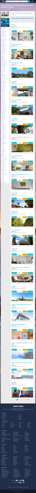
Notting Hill (4, 50)
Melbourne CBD (15, 456)
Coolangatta (15, 462)
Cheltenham (4, 129)
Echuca (3, 147)
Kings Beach (26, 461)
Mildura (3, 99)
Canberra (14, 447)
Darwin (26, 447)
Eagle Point (4, 150)
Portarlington (4, 117)
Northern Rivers (27, 434)
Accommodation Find (16, 474)
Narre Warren (4, 182)
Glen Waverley (4, 36)
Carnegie (3, 133)
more (28, 399)
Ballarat (3, 106)
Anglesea (3, 58)
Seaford (3, 98)
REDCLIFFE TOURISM (18, 406)
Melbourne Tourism (27, 470)
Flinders (3, 156)
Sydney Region (27, 433)
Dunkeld (3, 94)
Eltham (3, 152)
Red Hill (3, 168)
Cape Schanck (4, 40)
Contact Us (20, 414)
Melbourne (3, 74)
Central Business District (28, 457)
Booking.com (3, 17)
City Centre (26, 462)
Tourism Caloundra (27, 471)
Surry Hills (14, 464)
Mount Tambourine (4, 452)
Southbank (14, 457)
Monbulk (3, 160)
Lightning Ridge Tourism (5, 471)
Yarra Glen (3, 107)
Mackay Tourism (15, 471)
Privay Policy (20, 419)
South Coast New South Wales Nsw (17, 436)
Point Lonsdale (4, 39)
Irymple (3, 178)
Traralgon (3, 125)
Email (14, 31)
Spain (20, 423)
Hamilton (3, 139)
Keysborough (4, 81)
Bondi (25, 460)
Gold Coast (15, 446)
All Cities (3, 445)
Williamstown (4, 82)
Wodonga (3, 116)
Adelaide (3, 447)
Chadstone (3, 28)
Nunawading (4, 151)
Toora (3, 124)
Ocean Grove (4, 104)
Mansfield (3, 53)
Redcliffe (14, 450)
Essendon (3, 170)
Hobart (26, 451)
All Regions (3, 432)
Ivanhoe (3, 120)
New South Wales (15, 432)
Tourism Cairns (27, 472)
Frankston (3, 103)
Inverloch (3, 95)
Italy (2, 423)
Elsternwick (3, 172)
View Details (30, 31)
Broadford (3, 67)
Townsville (26, 450)
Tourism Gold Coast (5, 474)
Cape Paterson (4, 143)
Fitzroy (3, 85)
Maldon (3, 148)
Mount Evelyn (4, 138)
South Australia (4, 435)
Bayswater (3, 89)
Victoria (26, 432)
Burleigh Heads (15, 463)
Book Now (25, 31)
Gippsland (3, 440)
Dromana (3, 43)
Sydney (14, 445)
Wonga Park (4, 164)
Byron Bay (3, 450)
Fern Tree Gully (4, 159)
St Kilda (3, 461)
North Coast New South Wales (6, 434)
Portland (3, 102)
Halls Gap (3, 77)
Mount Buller (4, 35)
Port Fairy (3, 80)
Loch (2, 121)
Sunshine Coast (27, 435)
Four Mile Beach (4, 464)
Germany (28, 423)
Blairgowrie (4, 45)
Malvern (3, 177)
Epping (3, 57)
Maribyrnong (4, 31)
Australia (12, 422)
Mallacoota (3, 112)
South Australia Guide (28, 474)
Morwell (3, 146)
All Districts (3, 456)
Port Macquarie (15, 451)
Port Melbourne (4, 157)
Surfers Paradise (27, 456)
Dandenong (4, 134)
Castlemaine (4, 65)
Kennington (4, 44)
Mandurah (3, 451)
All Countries (4, 422)
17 (25, 399)
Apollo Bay (3, 142)
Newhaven (3, 32)
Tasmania (26, 436)
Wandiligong (4, 137)
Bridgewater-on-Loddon (4, 76)
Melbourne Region (16, 433)
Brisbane (26, 446)
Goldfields (3, 441)
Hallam (3, 93)
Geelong (3, 41)
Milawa (3, 84)
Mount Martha (4, 61)
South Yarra (4, 27)
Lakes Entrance (4, 86)
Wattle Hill (3, 155)
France (12, 423)
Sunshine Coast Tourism (16, 473)
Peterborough (4, 126)
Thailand (20, 427)
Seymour (3, 181)
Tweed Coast (15, 440)
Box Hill (3, 30)
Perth (2, 446)
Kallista (3, 91)
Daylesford (3, 135)
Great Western (4, 169)
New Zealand (29, 422)
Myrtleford (3, 130)
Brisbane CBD (4, 460)
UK (12, 487)
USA (15, 487)
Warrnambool (4, 90)
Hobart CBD (15, 460)
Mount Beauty (4, 108)
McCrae (3, 173)
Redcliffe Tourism (4, 470)
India (17, 487)
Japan (3, 427)
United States (21, 422)
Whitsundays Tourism (5, 473)
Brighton (3, 163)
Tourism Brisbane (15, 472)
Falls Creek (3, 71)
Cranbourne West (4, 174)
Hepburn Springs (4, 63)
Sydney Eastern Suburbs (5, 457)
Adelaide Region (27, 440)
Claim (19, 31)
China (24, 487)
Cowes (3, 72)
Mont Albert (4, 161)
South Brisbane (4, 462)
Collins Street (15, 461)
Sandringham (4, 49)
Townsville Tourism (16, 470)
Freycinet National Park (28, 464)
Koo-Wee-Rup (4, 52)
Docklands (3, 70)
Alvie (2, 54)
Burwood (3, 62)
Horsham (3, 165)
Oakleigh (3, 113)
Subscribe (19, 418)
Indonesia (12, 427)
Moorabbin (3, 66)
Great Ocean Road (16, 441)
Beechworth (4, 48)
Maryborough (4, 111)
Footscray (3, 115)
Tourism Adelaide (27, 473)
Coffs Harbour (15, 452)
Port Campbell (4, 78)
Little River (3, 128)
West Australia (15, 434)
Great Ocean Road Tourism (6, 472)
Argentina (28, 427)
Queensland (3, 433)
